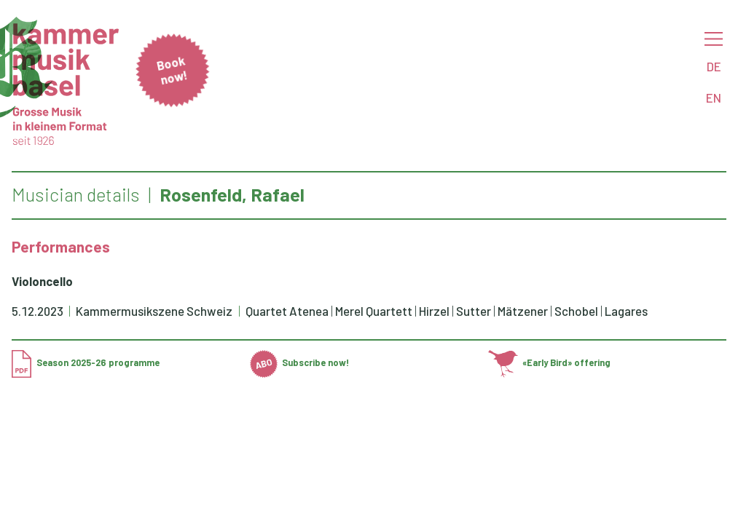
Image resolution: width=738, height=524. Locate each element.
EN (713, 97)
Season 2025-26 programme (86, 362)
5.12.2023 (37, 310)
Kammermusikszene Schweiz (155, 310)
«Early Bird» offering (549, 362)
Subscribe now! (299, 362)
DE (714, 66)
